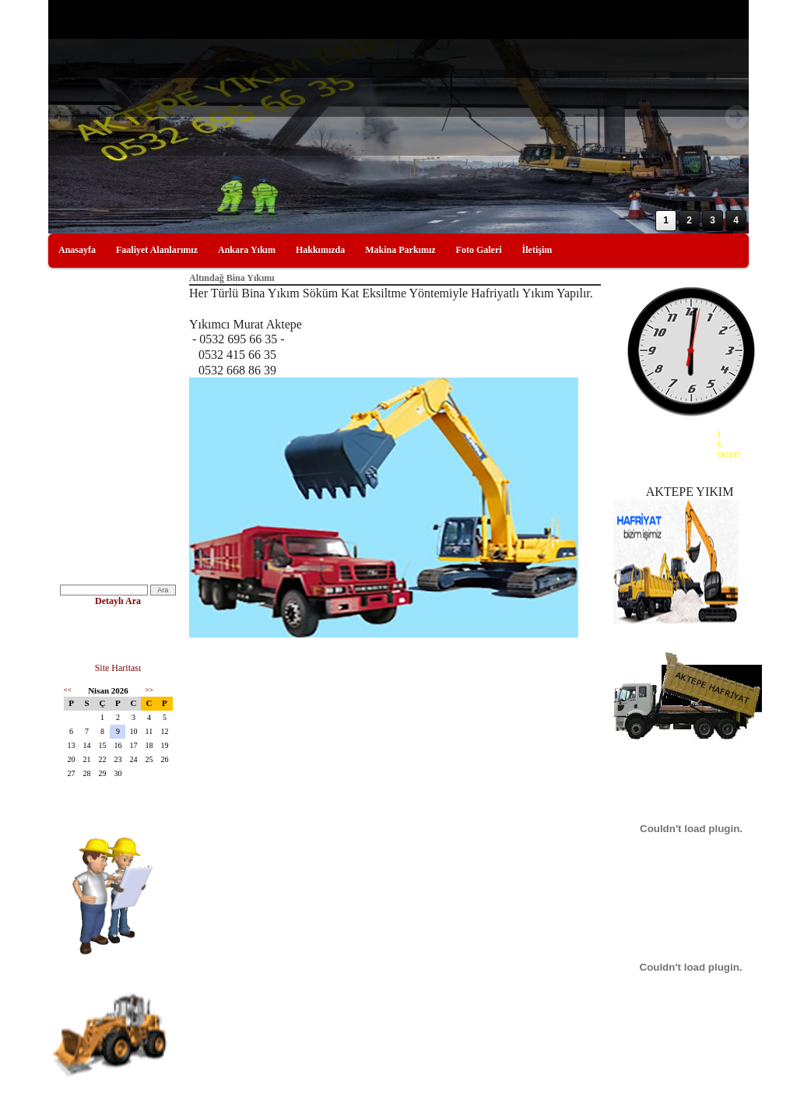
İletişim (537, 249)
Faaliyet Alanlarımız (157, 249)
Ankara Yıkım (247, 249)
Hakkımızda (320, 249)
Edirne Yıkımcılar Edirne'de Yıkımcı (110, 504)
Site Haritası (118, 667)
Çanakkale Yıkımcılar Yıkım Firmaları (111, 536)
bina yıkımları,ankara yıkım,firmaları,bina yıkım (107, 472)
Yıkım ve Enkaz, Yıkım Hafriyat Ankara (117, 308)
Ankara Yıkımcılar (94, 562)
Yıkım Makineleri (92, 406)
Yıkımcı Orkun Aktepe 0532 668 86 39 (116, 634)
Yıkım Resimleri (90, 386)
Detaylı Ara (118, 600)
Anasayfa (77, 249)
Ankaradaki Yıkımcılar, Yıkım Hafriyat (113, 360)
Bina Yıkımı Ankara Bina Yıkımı (117, 446)
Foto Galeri (479, 249)
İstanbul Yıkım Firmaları (105, 426)
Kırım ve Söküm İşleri (100, 334)
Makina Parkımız (400, 249)
